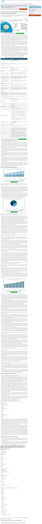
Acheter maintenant (35, 7)
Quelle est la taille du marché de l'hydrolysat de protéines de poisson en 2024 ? (14, 520)
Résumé (14, 11)
